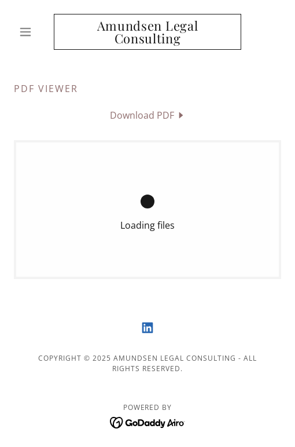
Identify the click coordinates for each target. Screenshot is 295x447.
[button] (34, 31)
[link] (147, 32)
